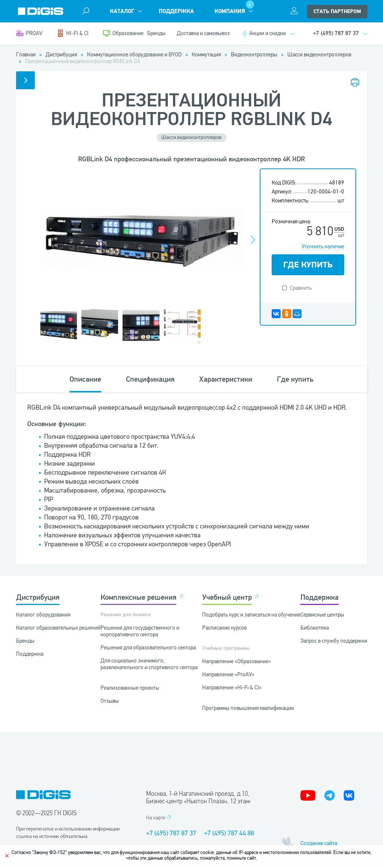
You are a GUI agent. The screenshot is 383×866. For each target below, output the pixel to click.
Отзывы (110, 701)
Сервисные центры (322, 614)
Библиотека (314, 627)
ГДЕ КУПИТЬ (308, 265)
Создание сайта (318, 843)
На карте (156, 817)
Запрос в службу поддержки (333, 640)
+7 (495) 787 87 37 (171, 833)
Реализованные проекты (130, 688)
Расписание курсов (224, 627)
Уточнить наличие (323, 246)
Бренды (156, 33)
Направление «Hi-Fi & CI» (232, 687)
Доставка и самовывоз (203, 33)
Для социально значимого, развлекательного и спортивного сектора (149, 664)
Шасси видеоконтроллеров (191, 137)
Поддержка (176, 11)
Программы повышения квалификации (248, 708)
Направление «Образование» (236, 661)
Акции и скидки (267, 33)
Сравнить (301, 288)
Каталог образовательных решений (58, 627)
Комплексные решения (138, 597)
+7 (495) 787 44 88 (229, 833)
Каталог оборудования (43, 614)
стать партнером (337, 11)
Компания (229, 11)
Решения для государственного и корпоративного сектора (140, 631)
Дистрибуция (37, 597)
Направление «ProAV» (228, 674)
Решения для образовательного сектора (148, 647)
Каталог (122, 11)
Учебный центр (227, 597)
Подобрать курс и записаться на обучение (251, 614)
